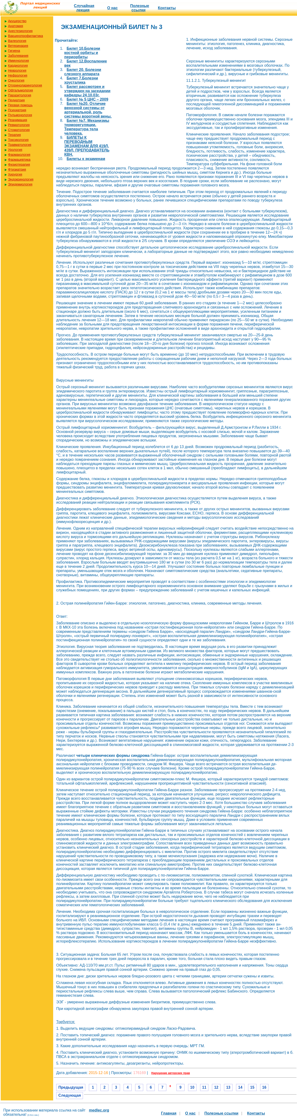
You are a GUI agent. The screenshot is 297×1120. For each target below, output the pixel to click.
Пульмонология (20, 115)
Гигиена (14, 51)
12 (216, 1087)
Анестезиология (20, 31)
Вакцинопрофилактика (25, 36)
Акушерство (17, 21)
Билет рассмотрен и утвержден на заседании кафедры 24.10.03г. (87, 91)
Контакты (167, 8)
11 (204, 1087)
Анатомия (15, 26)
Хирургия (15, 174)
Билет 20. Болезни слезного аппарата (82, 72)
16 (264, 1087)
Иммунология (18, 60)
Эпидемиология (20, 184)
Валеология (17, 41)
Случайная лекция (84, 8)
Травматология (19, 145)
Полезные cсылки (139, 8)
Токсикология (18, 140)
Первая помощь (20, 105)
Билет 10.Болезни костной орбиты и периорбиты (82, 52)
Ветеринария (18, 46)
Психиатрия (17, 110)
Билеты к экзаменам (86, 159)
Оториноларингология (25, 85)
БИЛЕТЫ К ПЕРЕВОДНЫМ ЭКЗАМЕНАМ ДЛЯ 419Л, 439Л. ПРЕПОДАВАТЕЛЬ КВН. (86, 146)
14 (240, 1087)
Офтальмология (20, 90)
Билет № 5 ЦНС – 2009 (87, 99)
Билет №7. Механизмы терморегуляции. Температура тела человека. (86, 127)
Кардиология (18, 65)
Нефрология (17, 75)
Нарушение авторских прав (170, 1073)
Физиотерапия (19, 164)
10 (192, 1087)
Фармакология (19, 154)
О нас (112, 8)
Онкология (16, 80)
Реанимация (17, 120)
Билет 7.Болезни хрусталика (81, 80)
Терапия (14, 135)
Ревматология (19, 125)
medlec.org (99, 1110)
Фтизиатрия (17, 169)
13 (228, 1087)
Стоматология (19, 130)
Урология (15, 150)
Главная (168, 1113)
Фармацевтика (19, 159)
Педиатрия (16, 100)
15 (252, 1087)
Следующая (69, 1095)
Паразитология (19, 95)
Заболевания (18, 56)
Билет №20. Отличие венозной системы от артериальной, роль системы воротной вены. (88, 110)
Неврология (17, 70)
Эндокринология (20, 179)
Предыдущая (70, 1087)
